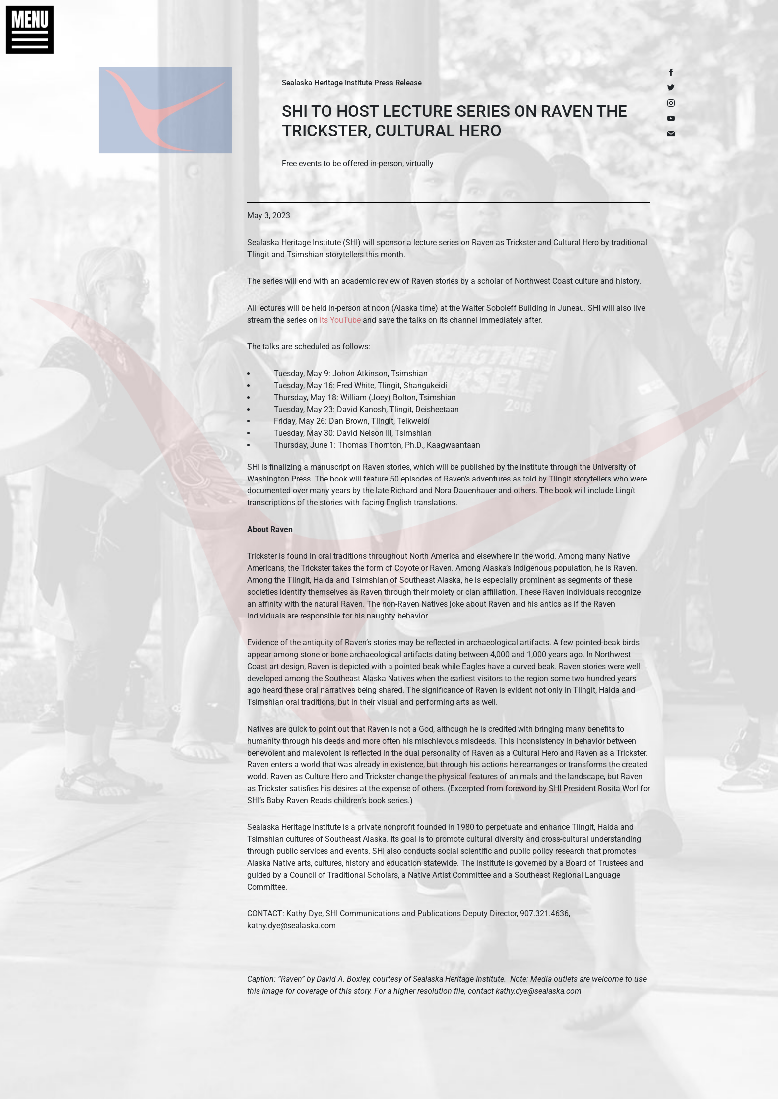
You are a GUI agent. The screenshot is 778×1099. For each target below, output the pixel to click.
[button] (25, 30)
